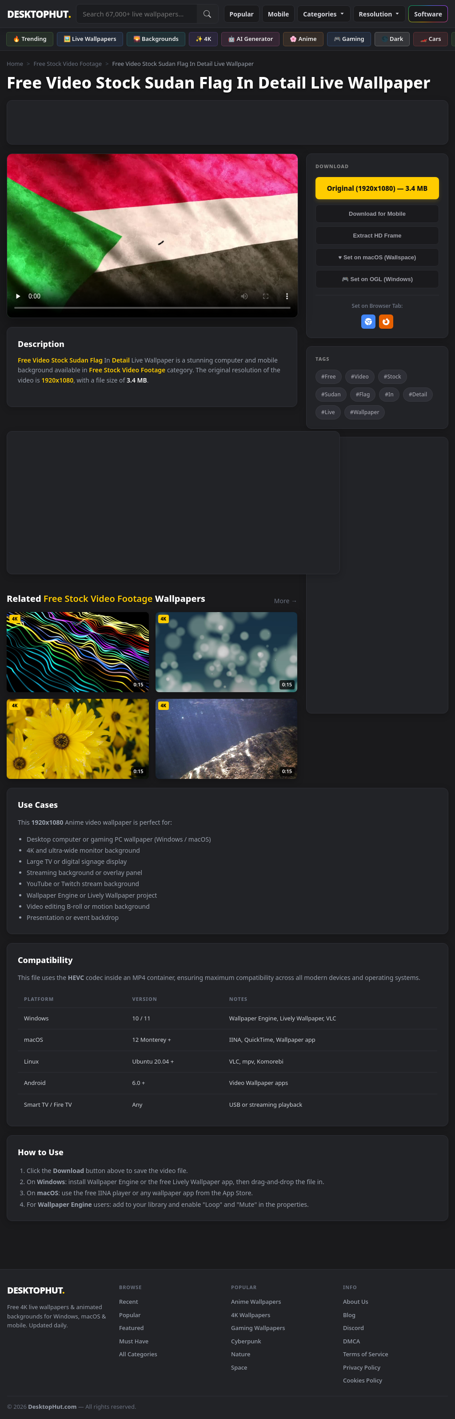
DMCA (351, 1341)
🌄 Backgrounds (156, 39)
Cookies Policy (362, 1380)
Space (239, 1367)
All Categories (138, 1354)
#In (389, 394)
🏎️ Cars (430, 39)
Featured (131, 1328)
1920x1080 (57, 380)
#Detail (418, 394)
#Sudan (331, 394)
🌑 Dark (392, 39)
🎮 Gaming (349, 39)
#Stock (392, 376)
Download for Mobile (377, 213)
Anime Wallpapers (256, 1302)
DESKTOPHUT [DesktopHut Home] (39, 14)
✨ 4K (203, 39)
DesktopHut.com (52, 1407)
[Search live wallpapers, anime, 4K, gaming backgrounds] (136, 13)
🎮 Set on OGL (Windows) (377, 279)
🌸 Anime (303, 39)
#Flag (363, 394)
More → (285, 601)
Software (428, 14)
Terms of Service (365, 1354)
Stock (59, 360)
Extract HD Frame (377, 235)
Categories (323, 14)
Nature (240, 1354)
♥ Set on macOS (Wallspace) (377, 257)
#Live (328, 412)
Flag (96, 360)
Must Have (133, 1341)
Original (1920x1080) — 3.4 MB (377, 188)
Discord (353, 1328)
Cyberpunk (246, 1341)
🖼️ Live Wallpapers (90, 39)
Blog (349, 1315)
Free (24, 360)
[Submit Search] (207, 13)
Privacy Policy (361, 1367)
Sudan (78, 360)
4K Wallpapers (250, 1315)
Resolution (379, 14)
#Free (328, 376)
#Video (360, 376)
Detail (121, 360)
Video (40, 360)
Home (15, 64)
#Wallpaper (364, 412)
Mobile (278, 14)
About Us (355, 1302)
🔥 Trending (30, 39)
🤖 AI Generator (250, 39)
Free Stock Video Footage (67, 64)
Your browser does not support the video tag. (152, 236)
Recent (128, 1302)
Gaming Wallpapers (258, 1328)
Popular (242, 14)
